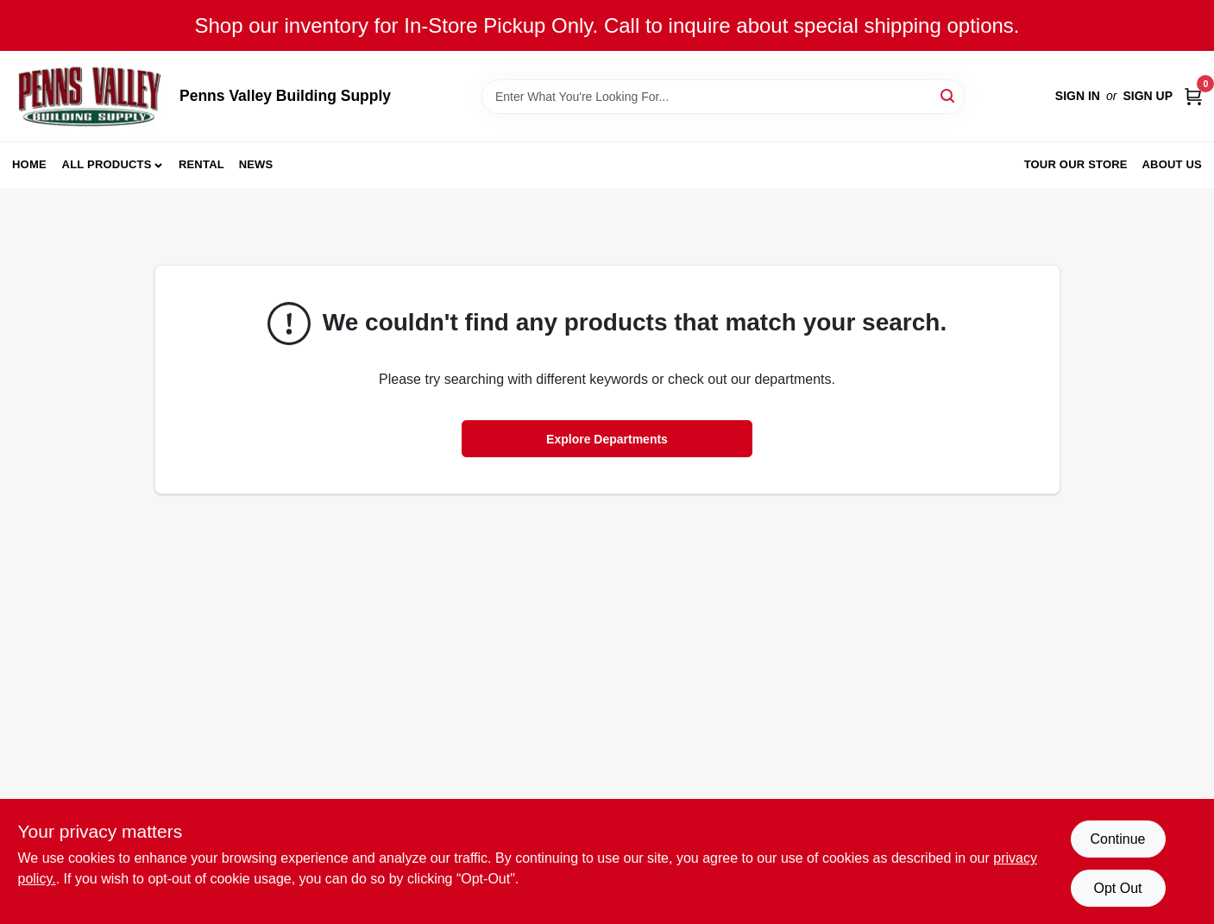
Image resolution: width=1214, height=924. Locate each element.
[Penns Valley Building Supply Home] (89, 96)
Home (29, 164)
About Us (1172, 164)
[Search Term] (723, 96)
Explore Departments (607, 439)
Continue (1117, 839)
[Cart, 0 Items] (1193, 96)
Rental (201, 164)
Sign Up (1148, 96)
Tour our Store (1076, 164)
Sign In (1077, 96)
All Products (107, 164)
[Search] (948, 95)
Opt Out (1117, 888)
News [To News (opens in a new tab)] (256, 164)
